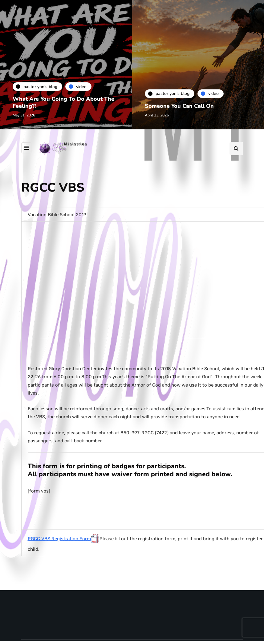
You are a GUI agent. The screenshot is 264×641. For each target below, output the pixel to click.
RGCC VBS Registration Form (59, 538)
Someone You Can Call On (182, 106)
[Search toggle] (236, 148)
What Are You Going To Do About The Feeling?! (60, 102)
